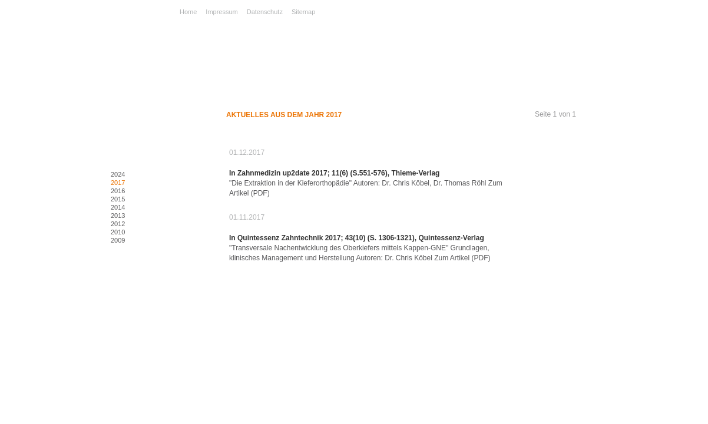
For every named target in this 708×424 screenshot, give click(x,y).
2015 (118, 199)
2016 (118, 190)
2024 (118, 174)
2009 (118, 240)
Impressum (221, 11)
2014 (118, 207)
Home (188, 11)
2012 (118, 223)
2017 (118, 182)
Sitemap (303, 11)
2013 (118, 215)
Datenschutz (265, 11)
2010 (118, 232)
